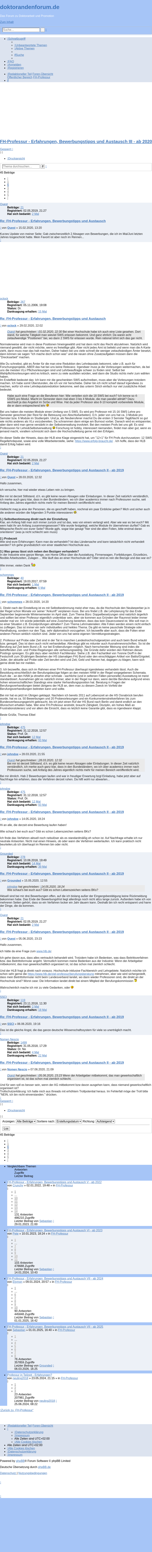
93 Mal (42, 740)
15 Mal (42, 311)
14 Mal (36, 863)
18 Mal (42, 1009)
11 (16, 1201)
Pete (16, 1233)
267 (22, 301)
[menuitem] (30, 45)
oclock (4, 298)
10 (16, 1198)
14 (16, 1211)
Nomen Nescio (9, 1039)
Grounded (6, 853)
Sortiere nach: (59, 1121)
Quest (4, 204)
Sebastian (45, 1221)
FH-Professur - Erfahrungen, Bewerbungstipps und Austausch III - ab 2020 (76, 141)
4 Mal (35, 1052)
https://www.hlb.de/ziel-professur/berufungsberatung (61, 973)
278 (22, 857)
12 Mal (36, 737)
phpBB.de (44, 1467)
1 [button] (8, 181)
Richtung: (99, 1121)
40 (22, 578)
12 (16, 1204)
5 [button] (8, 194)
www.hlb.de (43, 951)
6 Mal (41, 587)
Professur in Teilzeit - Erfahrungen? (29, 1374)
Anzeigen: (19, 1121)
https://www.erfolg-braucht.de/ (94, 441)
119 (22, 1000)
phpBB (20, 1460)
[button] (7, 178)
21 (22, 207)
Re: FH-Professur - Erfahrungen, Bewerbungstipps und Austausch (53, 221)
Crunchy (18, 1185)
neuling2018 (20, 1378)
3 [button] (8, 188)
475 (22, 727)
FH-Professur (64, 1185)
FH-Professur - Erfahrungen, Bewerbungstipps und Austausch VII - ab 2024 (55, 1278)
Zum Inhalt (7, 22)
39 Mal (42, 866)
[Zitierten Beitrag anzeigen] (38, 331)
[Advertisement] (76, 110)
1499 (23, 1042)
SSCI (3, 996)
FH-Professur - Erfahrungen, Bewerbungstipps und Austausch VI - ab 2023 (54, 1230)
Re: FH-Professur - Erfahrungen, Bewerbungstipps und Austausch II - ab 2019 (62, 470)
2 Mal (35, 213)
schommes (7, 574)
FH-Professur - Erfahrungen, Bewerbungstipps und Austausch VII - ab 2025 (55, 1326)
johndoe (5, 724)
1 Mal (35, 584)
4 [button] (8, 191)
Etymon (17, 1281)
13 (16, 1208)
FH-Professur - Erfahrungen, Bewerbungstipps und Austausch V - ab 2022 (54, 1182)
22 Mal (42, 1055)
